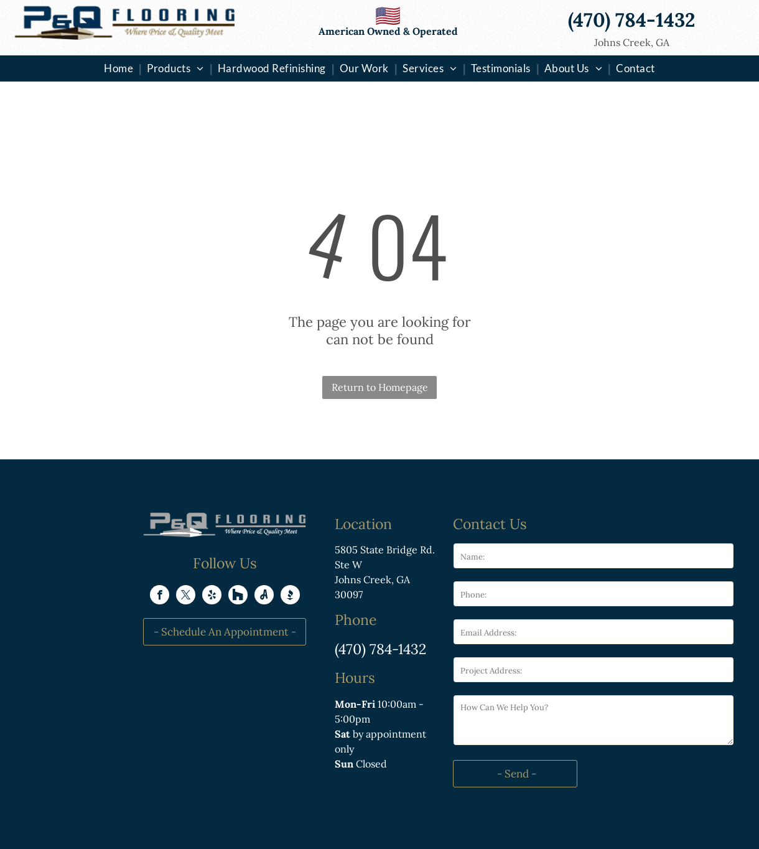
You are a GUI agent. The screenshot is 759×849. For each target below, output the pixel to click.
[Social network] (238, 596)
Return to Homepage (380, 387)
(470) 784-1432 (380, 649)
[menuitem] (119, 68)
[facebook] (159, 596)
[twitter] (185, 596)
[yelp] (211, 596)
